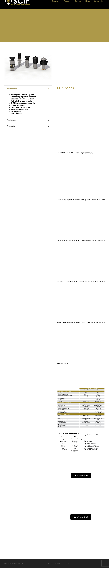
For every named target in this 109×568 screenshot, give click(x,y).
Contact (67, 563)
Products (58, 563)
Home (50, 563)
